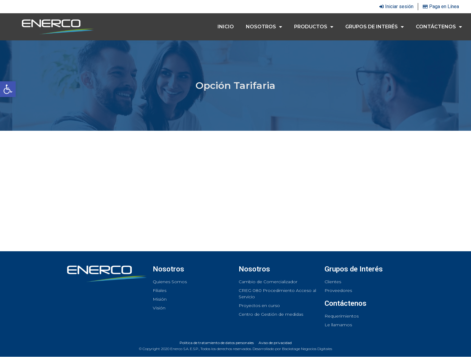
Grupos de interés (374, 26)
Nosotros (264, 26)
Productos (313, 26)
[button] (8, 89)
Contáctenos (439, 26)
